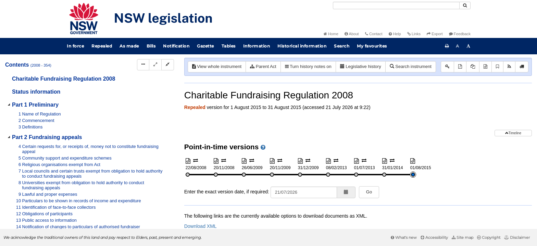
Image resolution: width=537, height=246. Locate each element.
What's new (404, 237)
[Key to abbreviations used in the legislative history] (447, 66)
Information (256, 46)
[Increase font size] (468, 46)
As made (129, 46)
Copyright (488, 237)
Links (414, 34)
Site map (462, 237)
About (352, 34)
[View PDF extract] (472, 66)
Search (341, 46)
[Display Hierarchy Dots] (143, 64)
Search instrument (411, 66)
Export (434, 34)
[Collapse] (167, 64)
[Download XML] (485, 66)
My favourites (372, 46)
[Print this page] (447, 46)
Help (395, 34)
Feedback (460, 34)
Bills (151, 46)
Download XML (200, 226)
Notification (176, 46)
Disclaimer (517, 237)
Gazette (205, 46)
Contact (374, 34)
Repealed (101, 46)
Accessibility (434, 237)
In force (75, 46)
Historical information (301, 46)
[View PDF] (460, 66)
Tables (229, 46)
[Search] (396, 5)
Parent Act (263, 66)
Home (331, 34)
